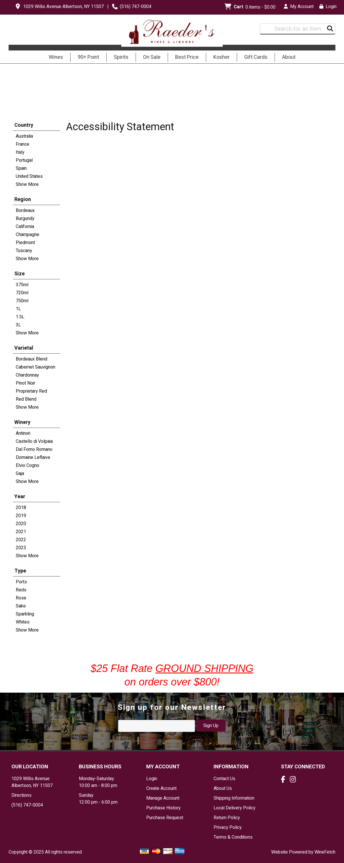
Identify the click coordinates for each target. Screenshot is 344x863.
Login (328, 6)
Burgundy (25, 218)
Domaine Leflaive (33, 457)
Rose (21, 598)
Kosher (221, 57)
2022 (21, 539)
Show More (27, 184)
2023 (21, 547)
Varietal (23, 348)
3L (18, 325)
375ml (22, 284)
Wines (54, 57)
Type (20, 571)
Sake (21, 606)
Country (23, 125)
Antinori (23, 433)
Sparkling (25, 614)
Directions (21, 795)
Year (19, 496)
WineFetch (324, 852)
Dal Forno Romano (34, 449)
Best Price (187, 57)
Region (22, 199)
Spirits (119, 57)
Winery (22, 422)
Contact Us (224, 778)
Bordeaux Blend (31, 359)
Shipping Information (234, 798)
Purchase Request (164, 817)
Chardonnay (27, 375)
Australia (24, 136)
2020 (21, 523)
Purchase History (163, 807)
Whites (23, 622)
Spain (21, 168)
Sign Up (210, 725)
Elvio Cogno (27, 465)
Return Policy (227, 817)
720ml (22, 292)
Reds (21, 590)
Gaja (20, 473)
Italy (20, 152)
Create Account (161, 788)
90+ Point (88, 57)
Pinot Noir (25, 383)
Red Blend (26, 399)
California (25, 226)
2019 (21, 515)
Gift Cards (255, 57)
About (287, 57)
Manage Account (162, 798)
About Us (223, 788)
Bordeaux (25, 210)
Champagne (27, 234)
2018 (21, 507)
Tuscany (24, 250)
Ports (21, 581)
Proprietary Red (31, 391)
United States (29, 176)
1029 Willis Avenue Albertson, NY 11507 (63, 6)
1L (18, 308)
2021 (21, 531)
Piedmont (25, 242)
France (22, 144)
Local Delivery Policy (234, 807)
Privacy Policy (228, 827)
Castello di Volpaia (34, 441)
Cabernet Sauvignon (35, 367)
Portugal (24, 160)
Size (19, 274)
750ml (22, 300)
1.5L (20, 316)
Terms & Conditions (233, 837)
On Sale (152, 57)
